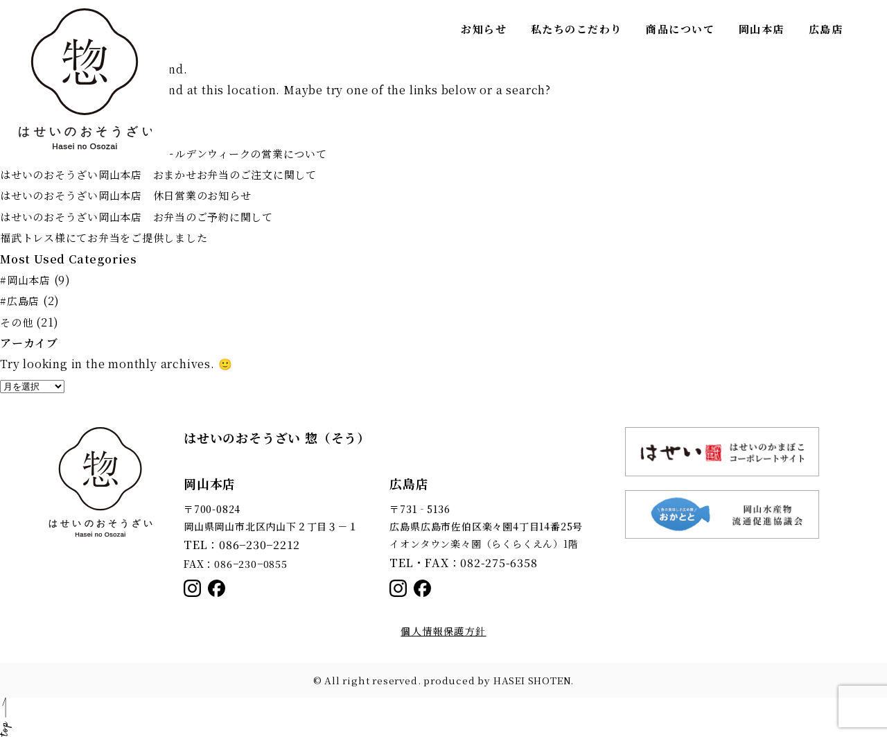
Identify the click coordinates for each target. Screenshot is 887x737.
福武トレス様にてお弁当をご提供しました (110, 237)
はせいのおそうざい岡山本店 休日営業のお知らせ (133, 195)
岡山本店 (761, 28)
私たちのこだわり (576, 28)
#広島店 (21, 301)
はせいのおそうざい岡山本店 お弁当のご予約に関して (145, 217)
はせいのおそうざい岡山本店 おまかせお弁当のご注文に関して (168, 174)
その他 (17, 322)
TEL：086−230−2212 (235, 543)
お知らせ (484, 28)
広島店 (826, 28)
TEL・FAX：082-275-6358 (454, 562)
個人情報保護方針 (443, 631)
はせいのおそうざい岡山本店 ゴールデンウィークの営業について (174, 154)
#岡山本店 (27, 280)
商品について (680, 28)
